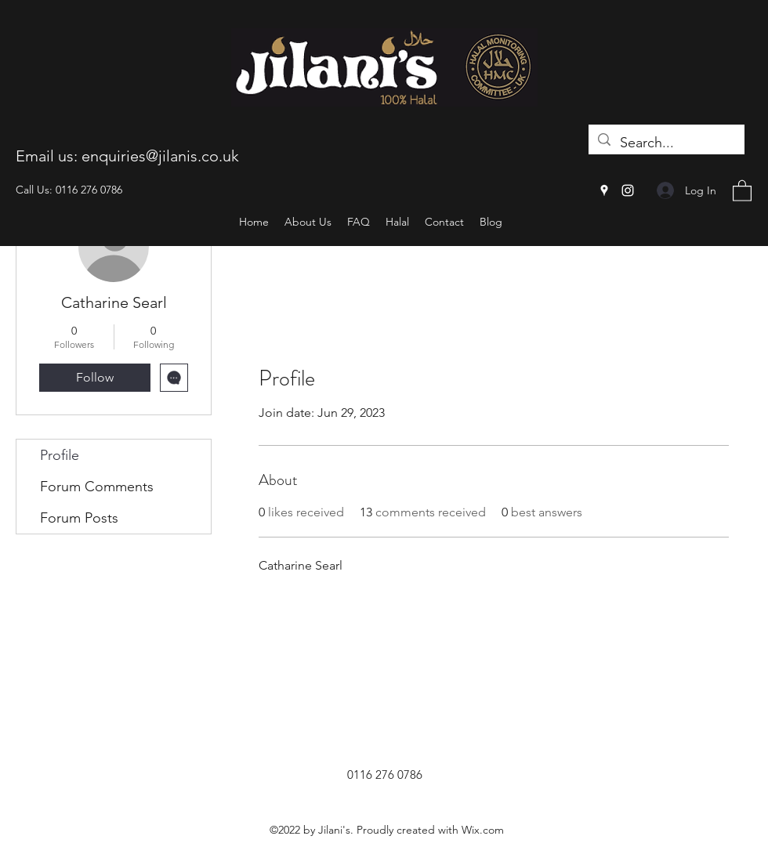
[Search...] (666, 143)
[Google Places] (604, 190)
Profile (59, 455)
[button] (742, 190)
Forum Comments (97, 486)
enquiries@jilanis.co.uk (160, 156)
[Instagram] (628, 190)
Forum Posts (79, 518)
